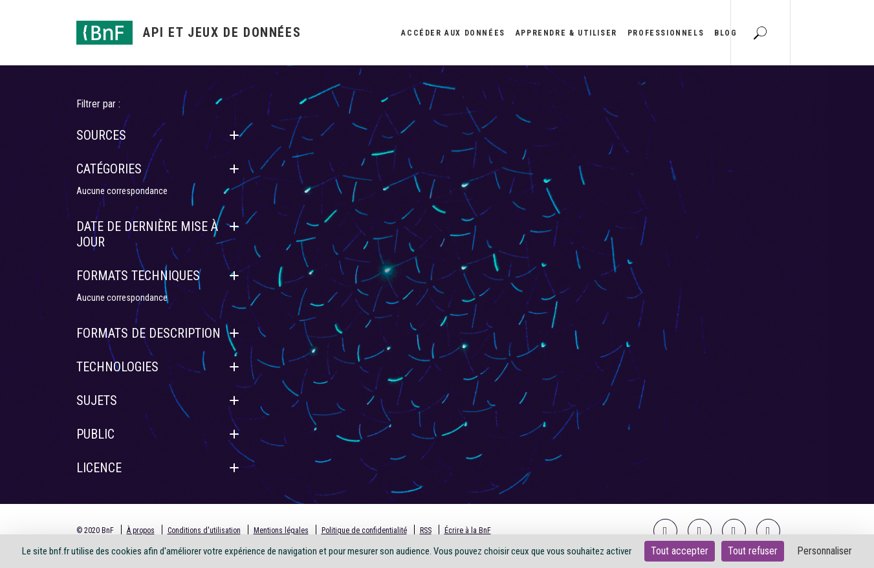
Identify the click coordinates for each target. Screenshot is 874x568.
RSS (426, 530)
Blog (725, 33)
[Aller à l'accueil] (188, 32)
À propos (141, 530)
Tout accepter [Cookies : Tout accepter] (679, 551)
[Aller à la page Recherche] (760, 32)
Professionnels (666, 33)
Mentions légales (281, 530)
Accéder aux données (453, 33)
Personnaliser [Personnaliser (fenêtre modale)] (824, 551)
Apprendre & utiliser (566, 33)
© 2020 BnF (95, 530)
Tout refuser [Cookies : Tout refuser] (753, 551)
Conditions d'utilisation (204, 530)
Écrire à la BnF (467, 530)
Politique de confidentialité (364, 530)
